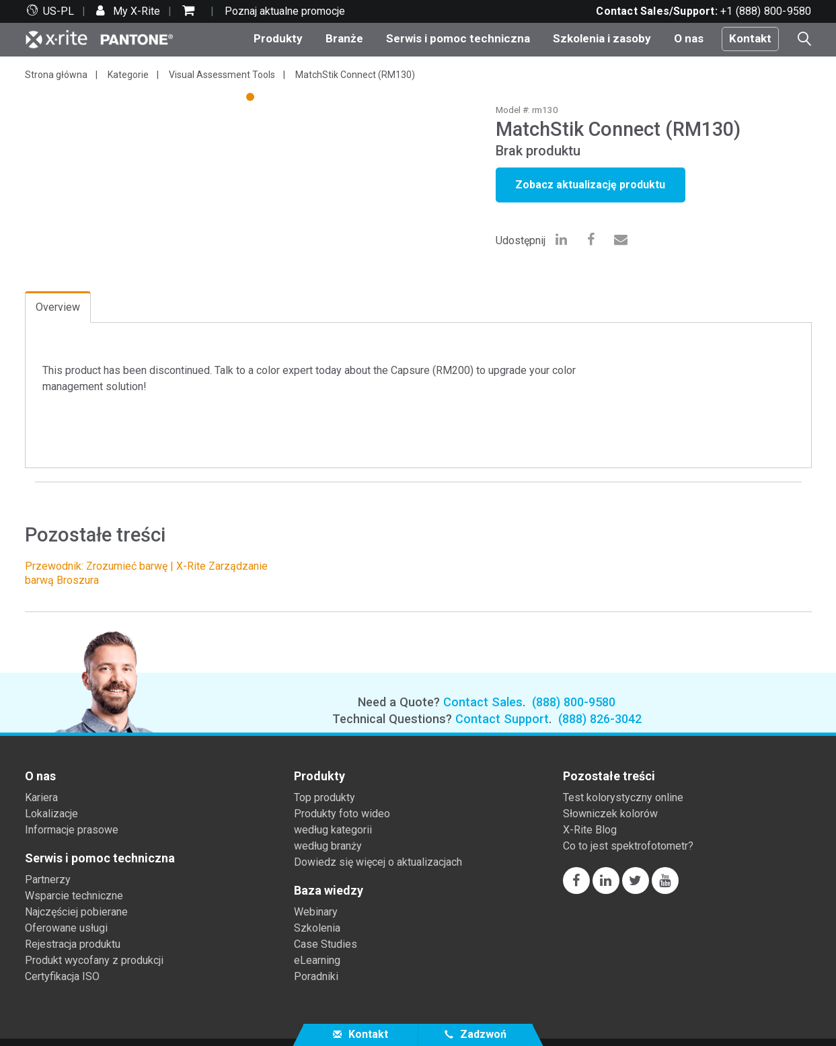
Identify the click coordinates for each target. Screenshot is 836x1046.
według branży (328, 845)
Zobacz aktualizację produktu (590, 184)
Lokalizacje (51, 813)
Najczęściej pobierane (76, 911)
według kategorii (333, 829)
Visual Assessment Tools (222, 74)
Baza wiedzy (328, 890)
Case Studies (325, 944)
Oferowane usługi (66, 928)
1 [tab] (251, 99)
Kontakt (750, 38)
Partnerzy (48, 879)
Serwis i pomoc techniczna (458, 38)
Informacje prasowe (71, 829)
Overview (58, 307)
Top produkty (324, 797)
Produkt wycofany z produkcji (94, 960)
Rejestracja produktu (72, 944)
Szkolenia (317, 928)
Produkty (278, 38)
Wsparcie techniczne (74, 895)
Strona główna (56, 74)
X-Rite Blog (590, 829)
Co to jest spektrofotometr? (628, 845)
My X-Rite (135, 11)
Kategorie (128, 74)
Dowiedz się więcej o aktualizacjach (378, 862)
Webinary (316, 911)
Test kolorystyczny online (623, 797)
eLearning (317, 960)
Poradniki (316, 976)
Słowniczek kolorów (610, 813)
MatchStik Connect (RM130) (355, 74)
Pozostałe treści (609, 776)
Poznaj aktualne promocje (285, 11)
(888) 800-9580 (573, 702)
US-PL (58, 11)
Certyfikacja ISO (62, 976)
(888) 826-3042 (600, 719)
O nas (689, 38)
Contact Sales (483, 702)
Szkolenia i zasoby (602, 38)
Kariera (41, 797)
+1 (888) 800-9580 (765, 11)
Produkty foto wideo (342, 813)
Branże (344, 38)
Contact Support (502, 719)
